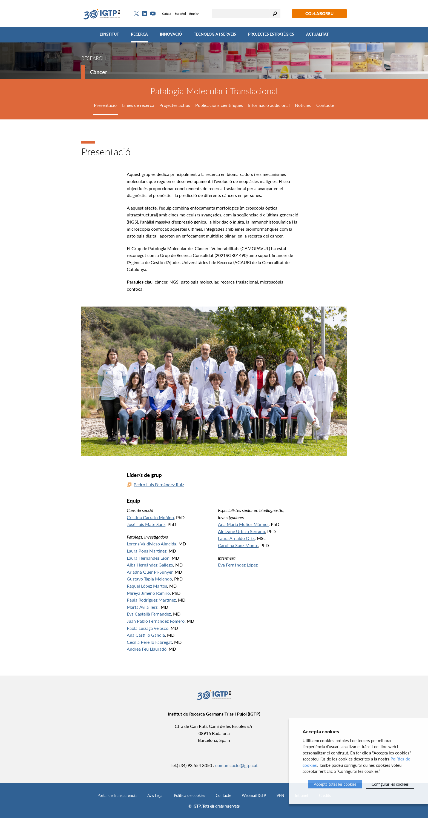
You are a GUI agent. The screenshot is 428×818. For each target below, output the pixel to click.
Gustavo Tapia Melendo (149, 578)
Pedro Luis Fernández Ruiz (159, 484)
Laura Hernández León (148, 557)
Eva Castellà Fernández (149, 613)
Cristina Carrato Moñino (150, 517)
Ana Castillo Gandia (146, 634)
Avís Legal (155, 795)
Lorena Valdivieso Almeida (151, 543)
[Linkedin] (144, 13)
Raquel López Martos (147, 585)
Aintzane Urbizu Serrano (241, 531)
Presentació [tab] (105, 105)
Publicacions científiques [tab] (219, 105)
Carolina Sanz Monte (238, 545)
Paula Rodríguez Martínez (151, 599)
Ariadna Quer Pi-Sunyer (150, 571)
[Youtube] (153, 14)
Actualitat (317, 34)
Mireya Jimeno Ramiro (148, 593)
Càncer (98, 72)
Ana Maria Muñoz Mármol (243, 524)
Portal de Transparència (117, 795)
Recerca (139, 34)
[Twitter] (136, 13)
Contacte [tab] (325, 105)
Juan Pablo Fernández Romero (156, 620)
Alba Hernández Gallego (150, 564)
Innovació (171, 34)
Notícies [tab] (303, 105)
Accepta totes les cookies (335, 784)
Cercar (274, 13)
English (194, 14)
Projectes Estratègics (271, 34)
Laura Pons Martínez (146, 550)
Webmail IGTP (254, 795)
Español (180, 14)
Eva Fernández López (238, 564)
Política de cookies (189, 795)
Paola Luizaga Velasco (147, 628)
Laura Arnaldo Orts (236, 538)
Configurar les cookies (390, 784)
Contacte (223, 795)
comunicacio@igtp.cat (236, 765)
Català (166, 14)
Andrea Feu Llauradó (146, 648)
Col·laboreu (319, 13)
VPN (280, 795)
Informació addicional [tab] (269, 105)
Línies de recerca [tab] (138, 105)
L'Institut (109, 34)
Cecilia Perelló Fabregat (149, 642)
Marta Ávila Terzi (143, 607)
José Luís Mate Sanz (146, 524)
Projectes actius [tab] (174, 105)
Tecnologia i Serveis (215, 34)
